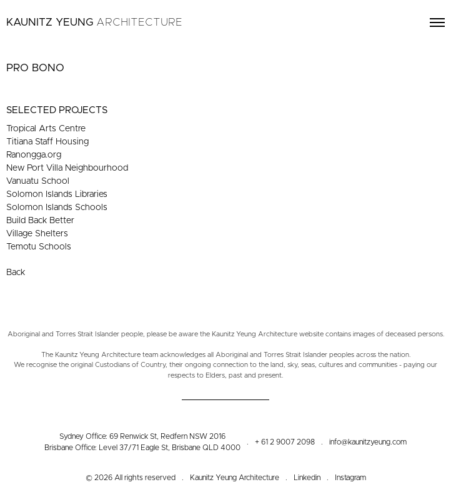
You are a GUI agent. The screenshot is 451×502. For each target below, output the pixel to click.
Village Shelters (37, 233)
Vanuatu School (37, 181)
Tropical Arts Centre (46, 128)
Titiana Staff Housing (47, 142)
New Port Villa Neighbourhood (67, 168)
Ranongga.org (33, 155)
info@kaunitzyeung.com (368, 442)
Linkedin (307, 477)
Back (15, 272)
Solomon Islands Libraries (56, 194)
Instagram (350, 477)
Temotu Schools (38, 247)
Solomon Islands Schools (56, 207)
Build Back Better (40, 220)
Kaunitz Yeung (94, 22)
